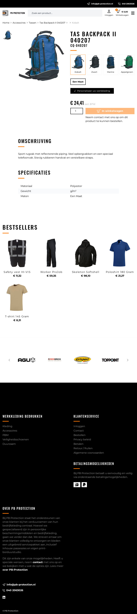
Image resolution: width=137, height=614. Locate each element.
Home (7, 22)
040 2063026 (126, 4)
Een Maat (78, 81)
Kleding (7, 426)
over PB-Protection (15, 569)
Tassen (33, 22)
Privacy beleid (82, 439)
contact (38, 562)
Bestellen (80, 435)
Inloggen (79, 426)
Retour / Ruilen (83, 448)
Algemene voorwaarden (89, 452)
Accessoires (20, 22)
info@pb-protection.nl (100, 4)
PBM (6, 435)
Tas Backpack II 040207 (53, 22)
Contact (79, 430)
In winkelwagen (110, 111)
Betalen (78, 443)
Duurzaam (9, 443)
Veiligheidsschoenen (16, 439)
